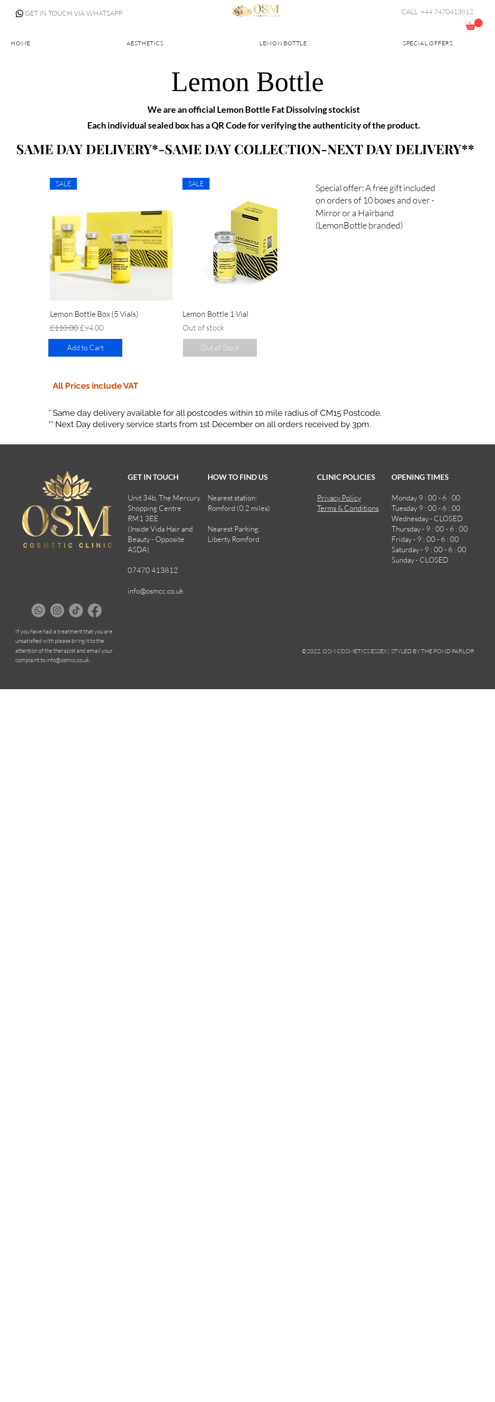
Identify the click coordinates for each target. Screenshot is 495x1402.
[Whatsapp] (19, 13)
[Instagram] (57, 610)
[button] (474, 24)
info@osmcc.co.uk (155, 591)
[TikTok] (76, 610)
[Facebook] (95, 610)
